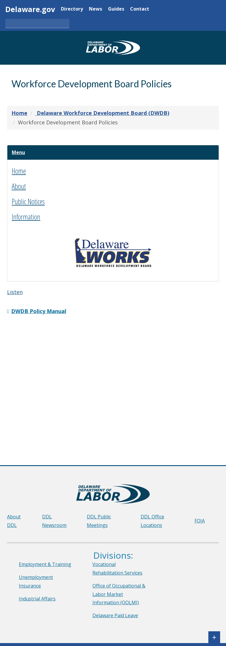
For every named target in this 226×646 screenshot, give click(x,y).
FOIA (200, 521)
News (95, 9)
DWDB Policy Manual (38, 313)
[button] (20, 153)
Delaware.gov (30, 9)
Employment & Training (45, 564)
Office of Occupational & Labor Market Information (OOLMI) (118, 594)
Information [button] (26, 219)
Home (19, 173)
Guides (116, 9)
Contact (139, 9)
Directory (72, 9)
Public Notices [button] (28, 203)
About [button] (19, 188)
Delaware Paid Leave (115, 615)
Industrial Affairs (37, 598)
